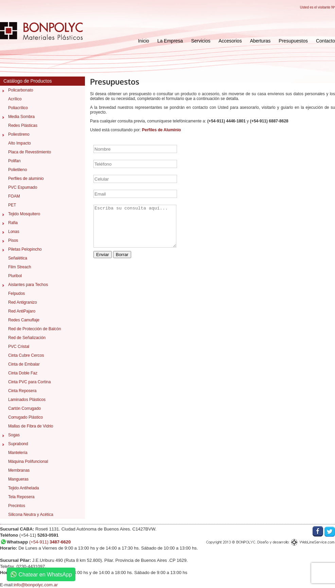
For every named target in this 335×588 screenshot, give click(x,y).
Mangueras (18, 479)
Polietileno (17, 169)
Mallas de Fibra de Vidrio (30, 426)
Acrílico (14, 99)
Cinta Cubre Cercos (26, 355)
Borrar (122, 254)
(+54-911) (50, 541)
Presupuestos (293, 41)
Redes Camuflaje (23, 320)
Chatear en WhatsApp (41, 574)
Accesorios (230, 41)
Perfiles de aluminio (26, 178)
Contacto (325, 41)
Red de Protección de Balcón (34, 328)
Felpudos (16, 293)
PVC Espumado (22, 187)
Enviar (102, 254)
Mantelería (18, 452)
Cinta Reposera (22, 390)
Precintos (16, 505)
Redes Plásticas (22, 125)
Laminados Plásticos (27, 399)
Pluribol (15, 275)
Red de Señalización (27, 337)
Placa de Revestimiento (29, 152)
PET (12, 205)
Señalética (17, 258)
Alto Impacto (19, 143)
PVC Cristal (18, 346)
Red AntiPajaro (21, 311)
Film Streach (19, 267)
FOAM (14, 196)
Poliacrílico (18, 107)
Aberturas (260, 41)
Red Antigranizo (22, 302)
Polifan (14, 160)
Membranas (19, 470)
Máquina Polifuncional (28, 461)
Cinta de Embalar (24, 364)
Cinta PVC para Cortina (29, 382)
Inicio (143, 41)
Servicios (200, 41)
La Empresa (170, 41)
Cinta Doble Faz (22, 373)
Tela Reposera (21, 496)
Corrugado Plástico (25, 417)
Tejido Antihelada (23, 488)
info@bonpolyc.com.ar (36, 584)
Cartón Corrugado (24, 408)
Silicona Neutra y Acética (30, 514)
